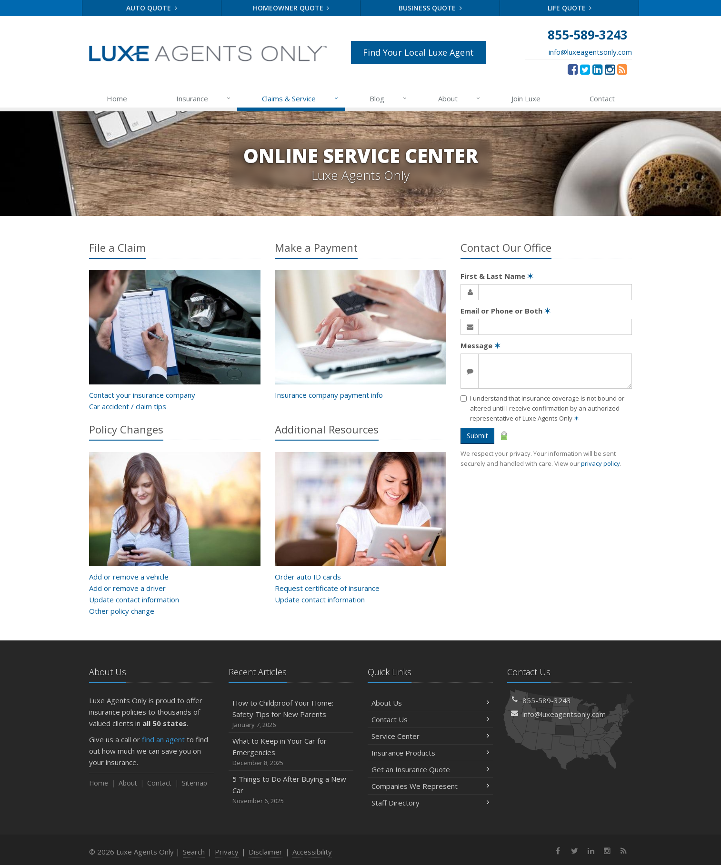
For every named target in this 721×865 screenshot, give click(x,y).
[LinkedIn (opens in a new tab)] (597, 69)
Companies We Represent (430, 786)
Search (194, 851)
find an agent (163, 739)
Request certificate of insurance (327, 588)
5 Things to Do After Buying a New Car (291, 790)
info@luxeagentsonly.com (590, 52)
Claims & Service (301, 98)
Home (117, 98)
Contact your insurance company (142, 395)
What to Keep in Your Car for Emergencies (291, 752)
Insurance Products (430, 752)
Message (481, 345)
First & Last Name (497, 276)
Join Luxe (526, 98)
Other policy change (121, 611)
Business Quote (430, 7)
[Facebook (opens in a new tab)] (573, 69)
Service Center (430, 736)
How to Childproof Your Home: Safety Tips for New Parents (291, 714)
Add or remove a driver (127, 588)
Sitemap (194, 782)
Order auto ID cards (308, 576)
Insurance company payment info (329, 395)
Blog (389, 98)
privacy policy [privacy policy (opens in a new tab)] (600, 463)
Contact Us (430, 719)
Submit (477, 435)
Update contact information (134, 599)
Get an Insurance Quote (430, 769)
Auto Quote (151, 7)
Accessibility (312, 851)
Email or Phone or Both (506, 310)
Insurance (204, 98)
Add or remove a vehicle (129, 576)
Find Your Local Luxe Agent (418, 52)
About (459, 98)
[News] (622, 69)
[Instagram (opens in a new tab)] (610, 69)
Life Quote (570, 7)
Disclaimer (265, 851)
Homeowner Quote (291, 7)
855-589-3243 (546, 700)
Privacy (227, 851)
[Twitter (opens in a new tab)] (585, 69)
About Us (430, 703)
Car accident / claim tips (127, 406)
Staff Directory (430, 802)
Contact (602, 98)
